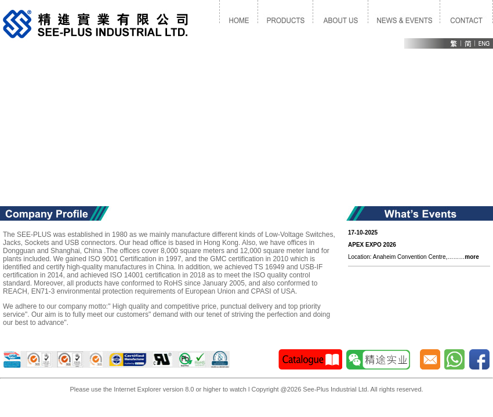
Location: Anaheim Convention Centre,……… (413, 244)
